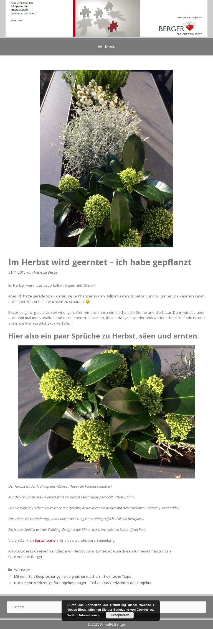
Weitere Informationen (83, 615)
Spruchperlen (46, 540)
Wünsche (22, 569)
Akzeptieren (119, 615)
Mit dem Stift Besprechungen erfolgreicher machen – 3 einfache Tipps (72, 576)
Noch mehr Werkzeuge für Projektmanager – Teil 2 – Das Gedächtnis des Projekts (82, 582)
